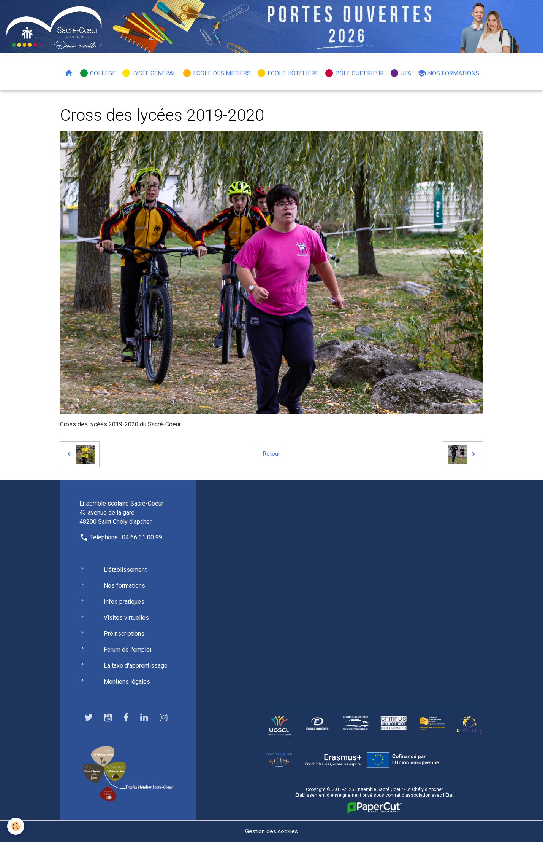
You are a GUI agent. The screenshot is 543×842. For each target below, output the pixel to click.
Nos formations (448, 73)
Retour (271, 454)
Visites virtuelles (126, 617)
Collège (97, 73)
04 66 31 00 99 (142, 537)
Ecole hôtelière (287, 73)
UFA (400, 73)
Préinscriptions (124, 633)
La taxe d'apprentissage (136, 665)
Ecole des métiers (216, 73)
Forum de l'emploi (127, 649)
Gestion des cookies (271, 831)
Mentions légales (127, 681)
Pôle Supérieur (354, 73)
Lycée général (149, 73)
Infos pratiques (124, 601)
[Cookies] (16, 826)
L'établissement (125, 569)
